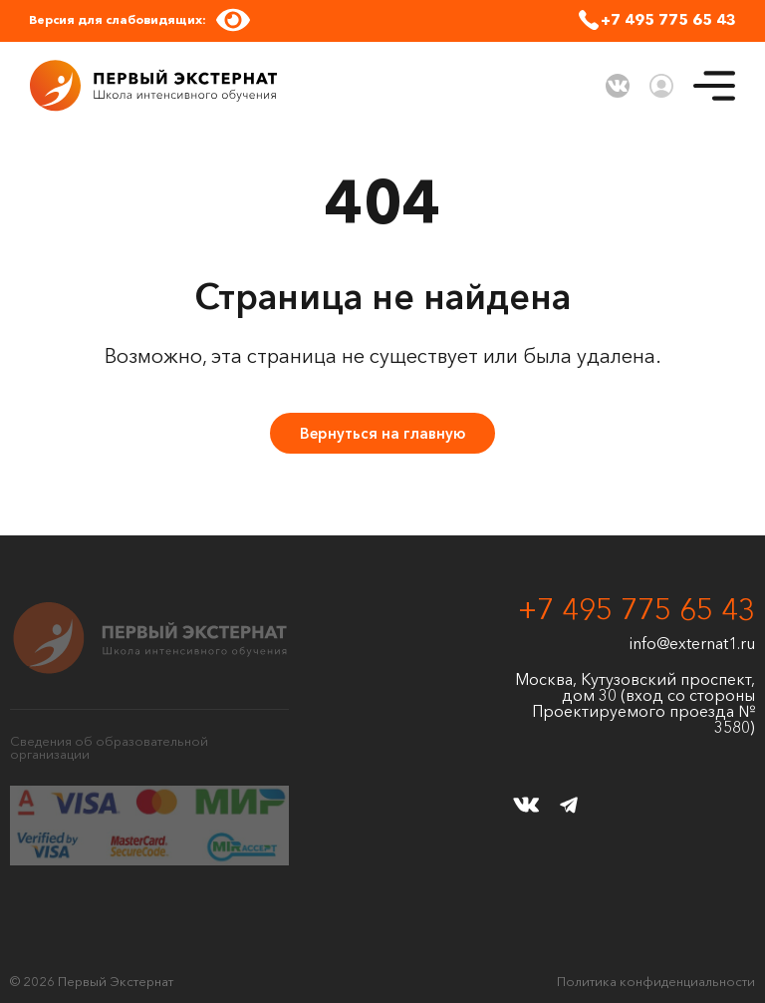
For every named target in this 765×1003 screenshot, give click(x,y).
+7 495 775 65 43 (668, 19)
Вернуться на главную (382, 433)
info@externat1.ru (692, 643)
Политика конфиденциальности (656, 981)
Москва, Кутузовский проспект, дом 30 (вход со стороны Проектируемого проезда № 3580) (635, 703)
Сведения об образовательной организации (109, 747)
